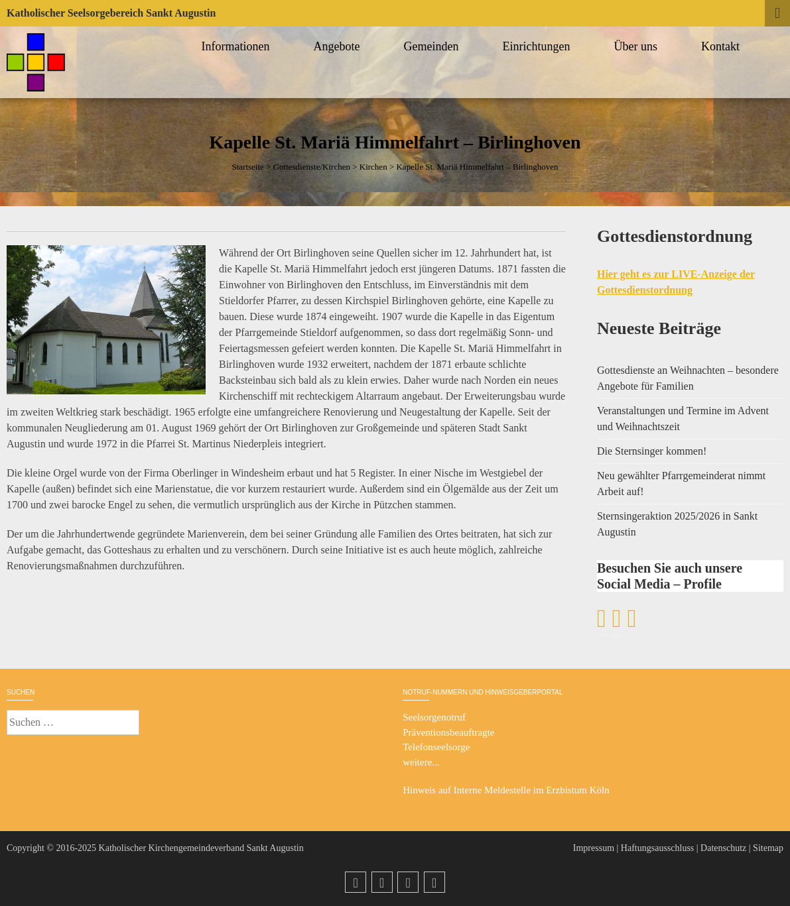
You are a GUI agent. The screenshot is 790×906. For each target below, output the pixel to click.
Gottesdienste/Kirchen (311, 167)
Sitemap (768, 848)
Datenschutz (723, 848)
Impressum (593, 848)
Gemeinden (433, 46)
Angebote (339, 46)
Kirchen (373, 167)
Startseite (247, 167)
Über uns (638, 46)
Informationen (238, 46)
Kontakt (722, 46)
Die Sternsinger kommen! (651, 451)
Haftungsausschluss (657, 848)
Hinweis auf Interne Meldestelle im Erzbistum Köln (506, 790)
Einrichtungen (538, 46)
